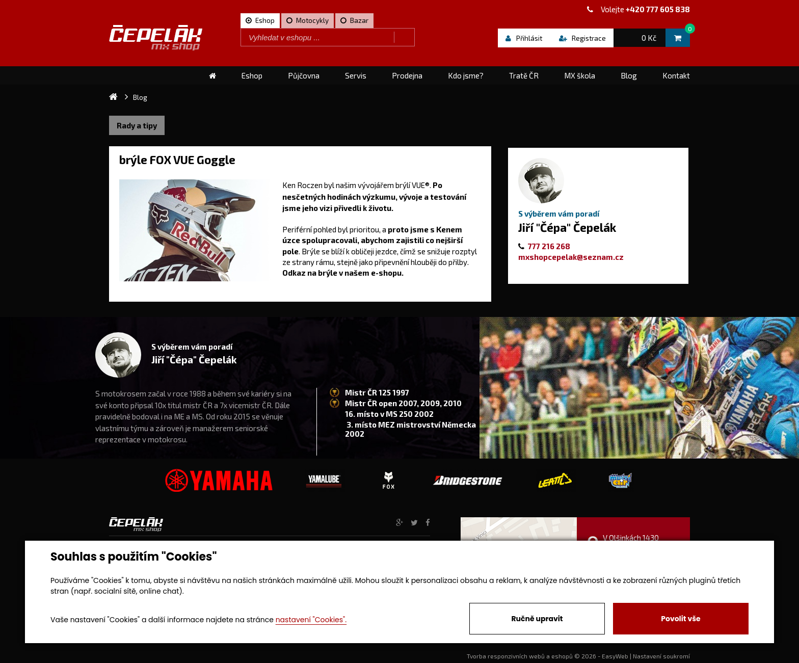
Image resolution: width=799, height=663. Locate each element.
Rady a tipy (137, 125)
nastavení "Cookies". (311, 620)
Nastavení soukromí (661, 655)
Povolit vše (680, 619)
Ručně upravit (537, 619)
